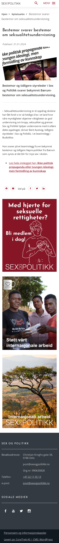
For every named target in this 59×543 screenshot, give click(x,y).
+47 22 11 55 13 (32, 477)
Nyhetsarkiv (18, 14)
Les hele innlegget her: (31, 167)
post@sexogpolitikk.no (36, 483)
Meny (50, 3)
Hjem (4, 14)
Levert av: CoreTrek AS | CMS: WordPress (28, 539)
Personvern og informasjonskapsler (25, 533)
